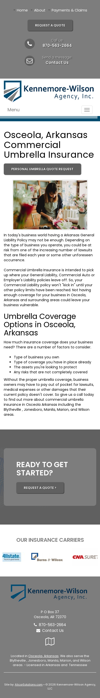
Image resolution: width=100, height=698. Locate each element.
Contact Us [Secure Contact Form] (50, 630)
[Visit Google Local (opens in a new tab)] (50, 641)
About (39, 10)
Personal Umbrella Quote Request (42, 169)
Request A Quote (50, 25)
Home (22, 10)
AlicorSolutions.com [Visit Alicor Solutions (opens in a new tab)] (29, 685)
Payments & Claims (69, 10)
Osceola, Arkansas (43, 656)
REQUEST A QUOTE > (40, 488)
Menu (14, 110)
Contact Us (57, 62)
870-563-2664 (57, 45)
